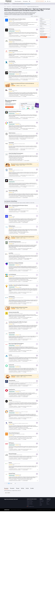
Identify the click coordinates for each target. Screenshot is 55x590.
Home (5, 6)
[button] (45, 1)
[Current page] (13, 562)
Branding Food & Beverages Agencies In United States (19, 6)
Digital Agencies (9, 6)
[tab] (6, 567)
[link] (25, 1)
